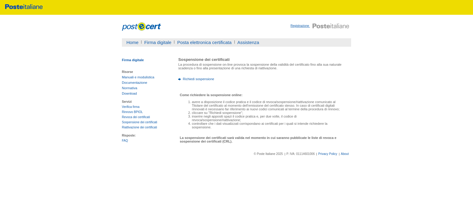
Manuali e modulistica (138, 77)
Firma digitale (157, 42)
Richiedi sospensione (198, 79)
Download (129, 93)
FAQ (125, 140)
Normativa (129, 88)
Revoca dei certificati (136, 117)
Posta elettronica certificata (204, 42)
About (345, 154)
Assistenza (248, 42)
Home (132, 42)
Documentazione (134, 82)
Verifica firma (130, 106)
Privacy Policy (327, 154)
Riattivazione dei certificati (139, 127)
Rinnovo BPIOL (132, 112)
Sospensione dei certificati (139, 122)
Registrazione (300, 25)
